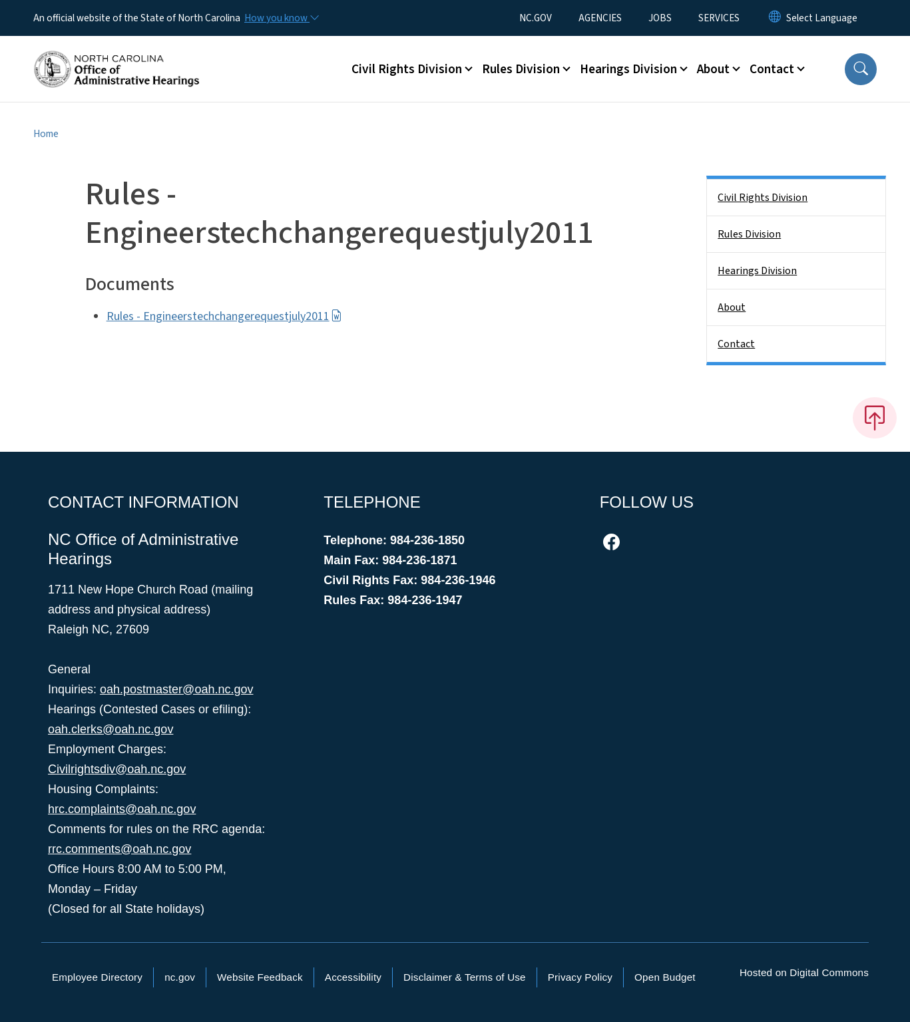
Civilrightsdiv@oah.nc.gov (117, 769)
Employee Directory (97, 977)
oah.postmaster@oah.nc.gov (176, 689)
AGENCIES (600, 18)
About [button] (713, 69)
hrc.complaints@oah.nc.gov (122, 809)
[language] (821, 18)
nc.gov (179, 977)
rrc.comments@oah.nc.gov (119, 849)
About (732, 307)
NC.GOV (535, 18)
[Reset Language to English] (775, 18)
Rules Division (749, 234)
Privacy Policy (580, 977)
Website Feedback (260, 977)
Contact (736, 344)
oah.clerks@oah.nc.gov (110, 729)
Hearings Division (757, 270)
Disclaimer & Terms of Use (464, 977)
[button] (861, 69)
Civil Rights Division (762, 197)
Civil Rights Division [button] (406, 69)
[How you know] (281, 18)
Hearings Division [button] (628, 69)
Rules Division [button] (521, 69)
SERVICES (719, 18)
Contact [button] (772, 69)
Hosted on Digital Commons (804, 972)
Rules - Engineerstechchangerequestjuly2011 (224, 316)
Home (46, 133)
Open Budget (665, 977)
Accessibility (353, 977)
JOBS (660, 18)
